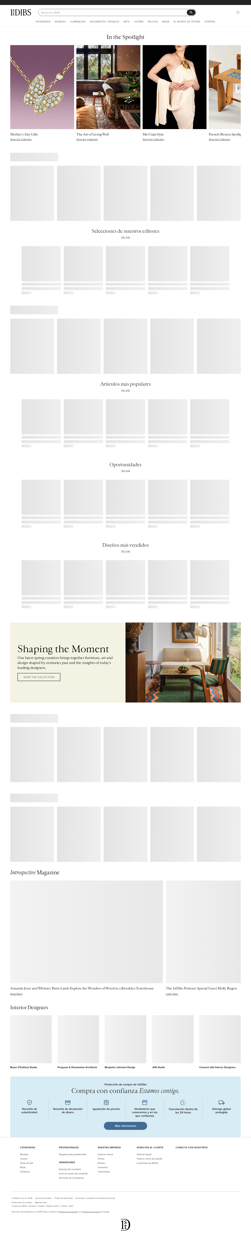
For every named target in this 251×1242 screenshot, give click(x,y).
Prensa (101, 1158)
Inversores (103, 1167)
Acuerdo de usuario (43, 1198)
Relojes (153, 21)
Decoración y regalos (104, 21)
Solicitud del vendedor (70, 1169)
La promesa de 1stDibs (147, 1162)
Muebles (60, 21)
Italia (71, 1206)
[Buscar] (114, 12)
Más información (125, 1126)
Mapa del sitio (41, 1202)
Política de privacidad (64, 1198)
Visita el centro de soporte (149, 1158)
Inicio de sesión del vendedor (73, 1173)
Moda (165, 21)
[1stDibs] (20, 12)
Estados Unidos (52, 1206)
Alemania (32, 1206)
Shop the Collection (39, 677)
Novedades (43, 21)
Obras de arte (26, 1162)
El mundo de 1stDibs (187, 21)
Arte (127, 21)
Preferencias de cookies (22, 1202)
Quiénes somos (105, 1154)
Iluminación (77, 21)
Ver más (125, 237)
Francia (64, 1206)
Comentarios (104, 1171)
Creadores (25, 1171)
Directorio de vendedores (71, 1177)
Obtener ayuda (144, 1154)
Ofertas (210, 21)
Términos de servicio (91, 1211)
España (41, 1206)
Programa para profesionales (72, 1154)
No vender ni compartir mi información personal (95, 1198)
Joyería (139, 21)
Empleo (101, 1162)
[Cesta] (237, 12)
